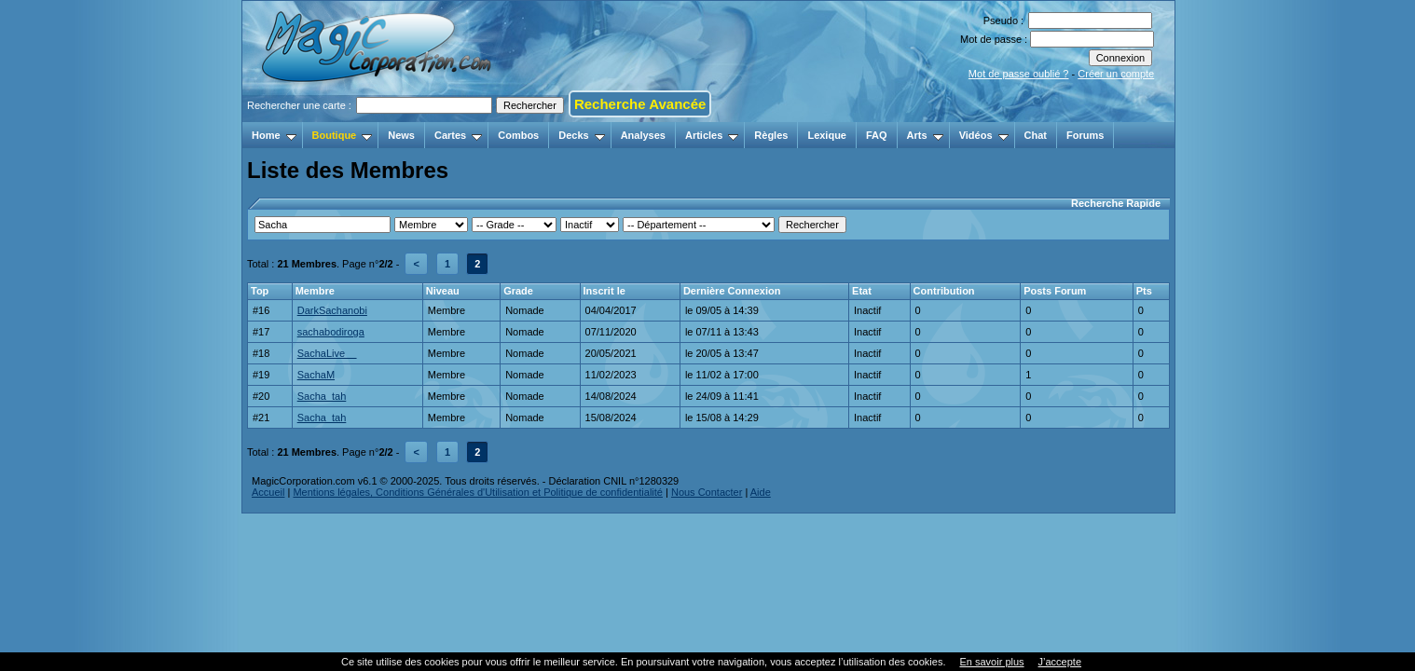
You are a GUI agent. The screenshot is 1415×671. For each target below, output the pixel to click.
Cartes (458, 135)
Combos (518, 135)
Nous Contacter (706, 492)
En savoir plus (991, 661)
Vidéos (984, 135)
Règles (771, 135)
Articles (711, 135)
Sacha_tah (322, 396)
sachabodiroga (330, 331)
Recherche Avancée (640, 104)
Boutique (342, 135)
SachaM (316, 374)
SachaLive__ (327, 353)
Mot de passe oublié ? (1019, 73)
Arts (925, 135)
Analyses (643, 135)
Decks (581, 135)
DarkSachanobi (332, 310)
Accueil (268, 492)
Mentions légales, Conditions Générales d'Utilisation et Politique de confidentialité (478, 492)
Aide (760, 492)
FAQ (876, 135)
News (401, 135)
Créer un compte (1116, 73)
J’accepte (1059, 661)
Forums (1085, 135)
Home (274, 135)
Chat (1035, 135)
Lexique (826, 135)
